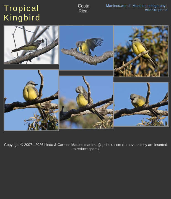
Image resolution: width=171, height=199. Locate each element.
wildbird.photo (156, 10)
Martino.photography (149, 6)
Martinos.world (118, 6)
